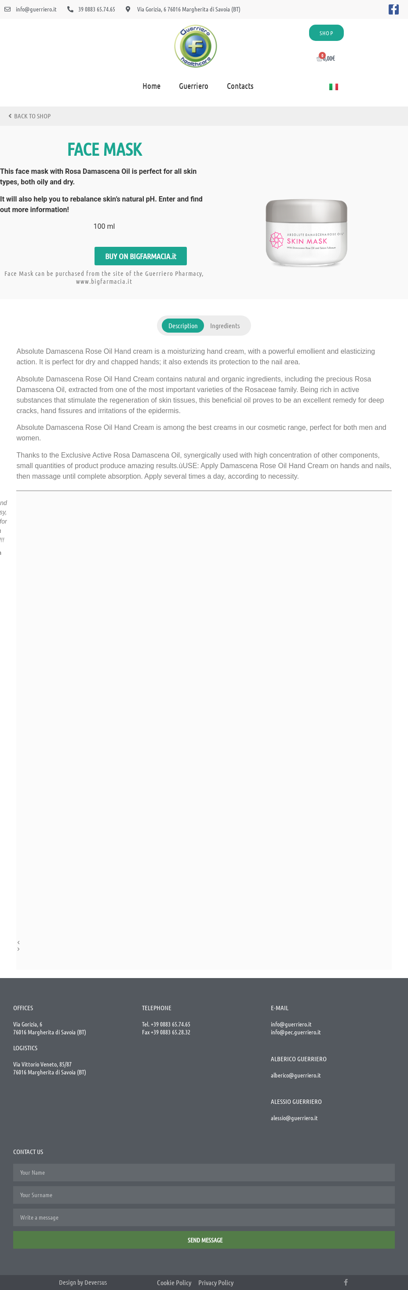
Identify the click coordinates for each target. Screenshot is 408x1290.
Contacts (240, 86)
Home (151, 86)
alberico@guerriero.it (296, 1075)
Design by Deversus (83, 1282)
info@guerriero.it (291, 1024)
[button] (141, 256)
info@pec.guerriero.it (296, 1032)
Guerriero (193, 86)
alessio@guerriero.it (294, 1117)
